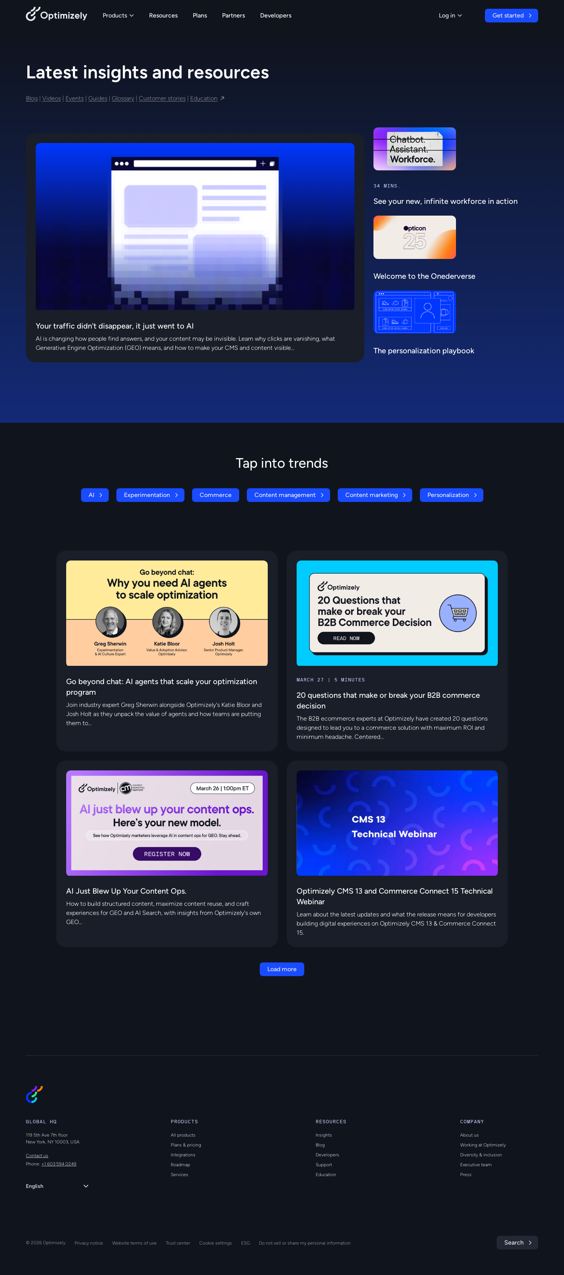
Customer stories (162, 98)
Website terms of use (134, 1243)
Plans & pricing (186, 1145)
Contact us (37, 1155)
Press (466, 1174)
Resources (163, 15)
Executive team (476, 1164)
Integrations (183, 1155)
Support (324, 1164)
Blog (32, 98)
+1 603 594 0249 (58, 1164)
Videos (51, 98)
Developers (275, 15)
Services (179, 1174)
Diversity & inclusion (481, 1155)
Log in (450, 15)
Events (74, 98)
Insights (324, 1135)
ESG (245, 1243)
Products (118, 15)
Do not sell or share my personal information (305, 1243)
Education (204, 98)
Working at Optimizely (483, 1145)
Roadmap (180, 1164)
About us (469, 1135)
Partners (233, 15)
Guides (97, 98)
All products (183, 1135)
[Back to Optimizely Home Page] (56, 15)
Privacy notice (89, 1243)
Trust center (178, 1243)
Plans (200, 15)
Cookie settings (215, 1243)
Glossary (123, 98)
